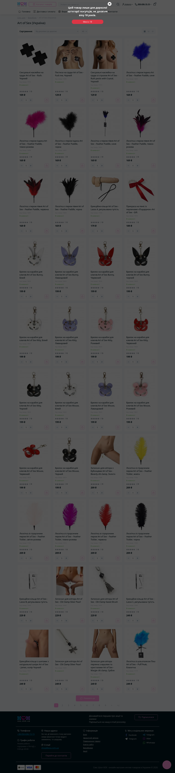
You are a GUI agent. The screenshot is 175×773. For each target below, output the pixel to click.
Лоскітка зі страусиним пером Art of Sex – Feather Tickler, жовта (139, 471)
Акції (98, 11)
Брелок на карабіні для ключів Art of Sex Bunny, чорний (138, 274)
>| (118, 705)
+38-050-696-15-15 (26, 734)
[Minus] (22, 100)
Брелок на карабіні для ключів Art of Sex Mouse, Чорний (67, 471)
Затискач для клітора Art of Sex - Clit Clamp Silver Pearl (68, 600)
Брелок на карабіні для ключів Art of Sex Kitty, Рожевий (102, 340)
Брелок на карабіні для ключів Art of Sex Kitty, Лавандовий (66, 340)
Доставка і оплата (46, 11)
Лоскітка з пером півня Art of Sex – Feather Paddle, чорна (69, 208)
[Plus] (31, 100)
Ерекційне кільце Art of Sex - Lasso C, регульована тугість (140, 600)
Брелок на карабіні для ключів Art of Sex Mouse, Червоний (32, 471)
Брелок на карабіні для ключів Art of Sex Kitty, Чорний (31, 405)
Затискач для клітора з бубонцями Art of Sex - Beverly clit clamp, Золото (103, 471)
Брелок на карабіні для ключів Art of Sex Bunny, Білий (31, 274)
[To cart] (47, 100)
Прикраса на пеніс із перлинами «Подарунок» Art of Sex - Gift (140, 209)
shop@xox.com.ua (50, 748)
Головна (26, 11)
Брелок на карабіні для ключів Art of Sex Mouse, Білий (67, 405)
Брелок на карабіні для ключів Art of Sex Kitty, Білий (34, 339)
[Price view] (152, 31)
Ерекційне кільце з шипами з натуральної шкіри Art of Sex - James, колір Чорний (34, 664)
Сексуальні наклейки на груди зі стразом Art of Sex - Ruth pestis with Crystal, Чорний (104, 77)
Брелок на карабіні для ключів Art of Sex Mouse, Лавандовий (103, 405)
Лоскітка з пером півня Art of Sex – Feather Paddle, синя (105, 142)
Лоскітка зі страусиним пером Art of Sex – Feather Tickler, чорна (139, 536)
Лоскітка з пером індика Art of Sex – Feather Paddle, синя (140, 74)
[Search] (118, 4)
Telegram (148, 735)
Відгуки (86, 11)
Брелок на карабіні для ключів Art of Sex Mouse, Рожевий (138, 405)
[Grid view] (144, 31)
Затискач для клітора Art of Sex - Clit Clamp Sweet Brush (104, 600)
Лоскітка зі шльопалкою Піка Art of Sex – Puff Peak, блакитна (140, 664)
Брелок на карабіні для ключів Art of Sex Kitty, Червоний (137, 340)
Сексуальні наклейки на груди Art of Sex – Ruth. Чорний (31, 75)
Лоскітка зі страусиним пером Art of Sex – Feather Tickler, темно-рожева (68, 536)
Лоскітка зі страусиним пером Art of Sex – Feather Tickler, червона (103, 536)
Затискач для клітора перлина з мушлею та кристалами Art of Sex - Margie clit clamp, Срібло (103, 666)
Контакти (113, 11)
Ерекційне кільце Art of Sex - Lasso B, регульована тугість (34, 600)
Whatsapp (149, 742)
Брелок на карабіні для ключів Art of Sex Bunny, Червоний (102, 274)
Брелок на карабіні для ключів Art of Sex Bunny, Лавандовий (67, 274)
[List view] (148, 31)
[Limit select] (84, 31)
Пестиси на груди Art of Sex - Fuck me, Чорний (69, 74)
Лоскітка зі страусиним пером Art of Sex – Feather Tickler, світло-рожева (32, 536)
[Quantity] (26, 100)
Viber (147, 738)
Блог (85, 734)
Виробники (68, 11)
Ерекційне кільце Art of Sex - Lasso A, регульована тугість (105, 208)
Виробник (32, 18)
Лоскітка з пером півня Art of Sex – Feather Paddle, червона (34, 208)
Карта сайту (88, 744)
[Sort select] (56, 31)
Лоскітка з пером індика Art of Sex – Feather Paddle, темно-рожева (33, 143)
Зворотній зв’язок (90, 738)
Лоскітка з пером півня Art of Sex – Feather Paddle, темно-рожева (140, 143)
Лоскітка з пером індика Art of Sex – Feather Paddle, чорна (69, 143)
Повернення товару (91, 741)
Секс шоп (21, 18)
